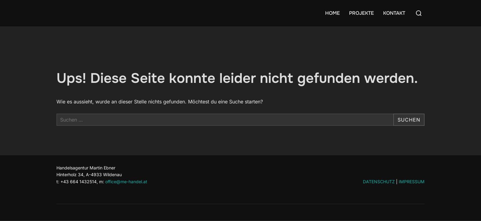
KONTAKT (394, 13)
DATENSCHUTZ (379, 181)
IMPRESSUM (412, 181)
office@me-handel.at (126, 181)
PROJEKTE (361, 13)
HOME (332, 13)
